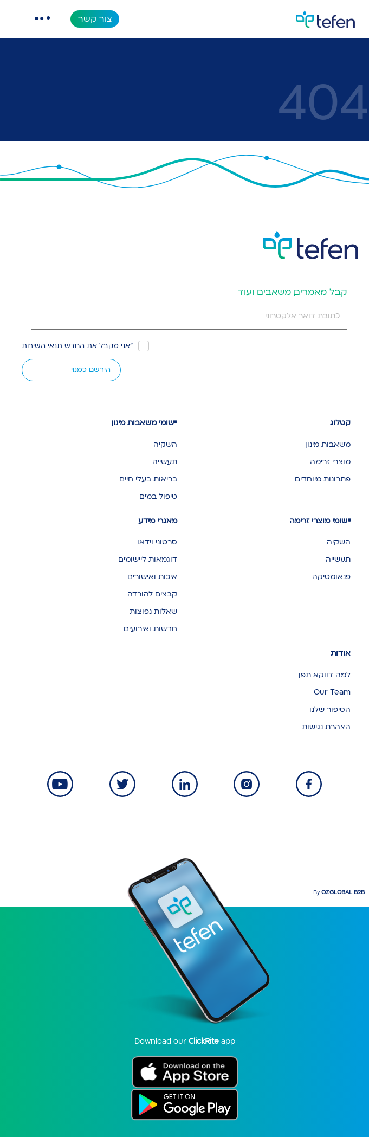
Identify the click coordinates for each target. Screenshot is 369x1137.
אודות (341, 653)
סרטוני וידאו (157, 542)
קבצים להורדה (152, 594)
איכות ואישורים (152, 576)
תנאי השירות (42, 346)
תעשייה (164, 462)
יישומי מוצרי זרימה (320, 521)
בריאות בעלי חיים (148, 479)
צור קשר (95, 19)
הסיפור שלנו (330, 709)
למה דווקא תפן (325, 675)
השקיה (165, 444)
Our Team (332, 692)
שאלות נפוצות (153, 611)
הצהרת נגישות (326, 727)
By (339, 892)
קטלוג (340, 422)
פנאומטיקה (331, 576)
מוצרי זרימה (330, 462)
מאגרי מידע (157, 521)
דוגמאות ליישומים (147, 559)
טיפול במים (158, 496)
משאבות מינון (328, 444)
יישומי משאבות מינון (144, 422)
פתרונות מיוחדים (323, 479)
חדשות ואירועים (150, 629)
